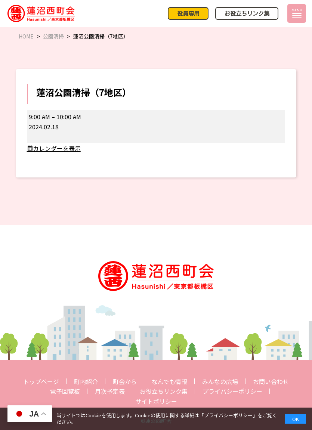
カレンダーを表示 (57, 148)
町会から (125, 381)
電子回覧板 (65, 391)
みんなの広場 (220, 381)
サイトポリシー (156, 401)
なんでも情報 (169, 381)
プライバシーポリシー (232, 391)
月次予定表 (110, 391)
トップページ (41, 381)
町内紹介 (86, 381)
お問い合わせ (271, 381)
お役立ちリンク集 (164, 391)
